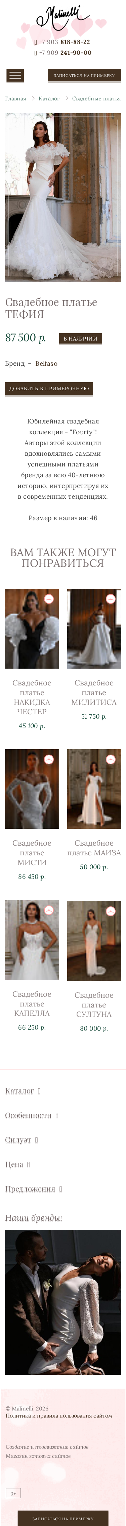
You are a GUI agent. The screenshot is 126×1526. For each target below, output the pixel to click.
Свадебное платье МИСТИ (31, 862)
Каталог (19, 1090)
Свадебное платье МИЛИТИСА (94, 697)
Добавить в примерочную (49, 391)
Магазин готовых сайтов (38, 1455)
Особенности (28, 1115)
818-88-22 (64, 42)
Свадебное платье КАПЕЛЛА (31, 1029)
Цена (14, 1164)
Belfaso (46, 366)
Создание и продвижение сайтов (47, 1446)
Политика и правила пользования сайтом (59, 1415)
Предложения (30, 1189)
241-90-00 (65, 52)
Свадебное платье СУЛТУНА (94, 1036)
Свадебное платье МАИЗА (94, 864)
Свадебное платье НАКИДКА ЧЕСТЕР (31, 700)
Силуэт (18, 1139)
